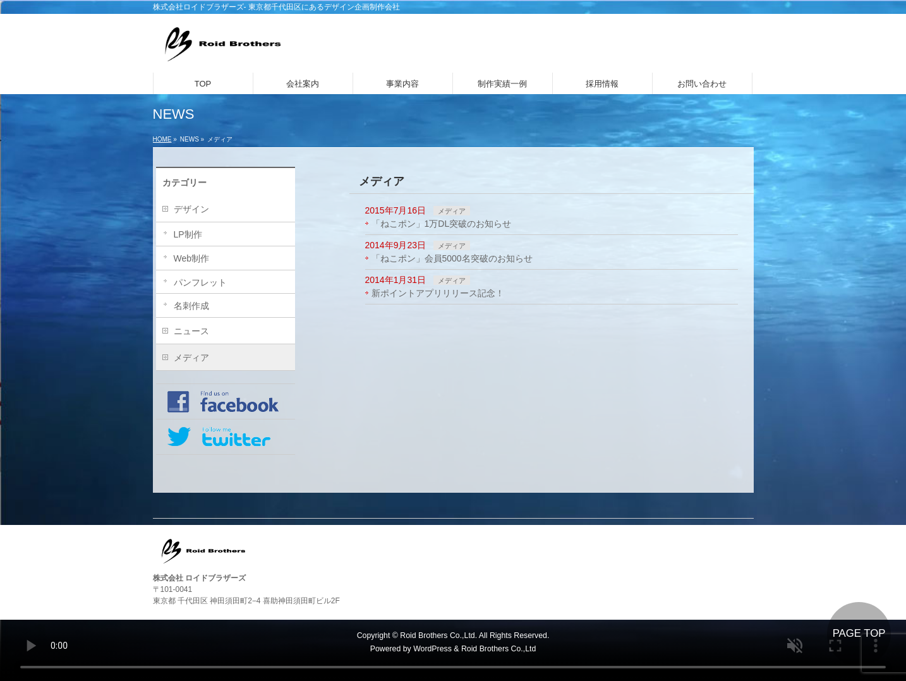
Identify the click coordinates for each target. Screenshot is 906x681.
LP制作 (188, 234)
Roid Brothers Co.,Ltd (498, 648)
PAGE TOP (859, 633)
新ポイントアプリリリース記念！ (437, 293)
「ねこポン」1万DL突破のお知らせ (441, 224)
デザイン (191, 209)
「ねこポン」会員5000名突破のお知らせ (452, 258)
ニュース (191, 331)
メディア (452, 211)
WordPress (432, 648)
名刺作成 (191, 306)
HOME (162, 139)
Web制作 (192, 258)
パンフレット (200, 282)
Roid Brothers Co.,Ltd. (438, 635)
